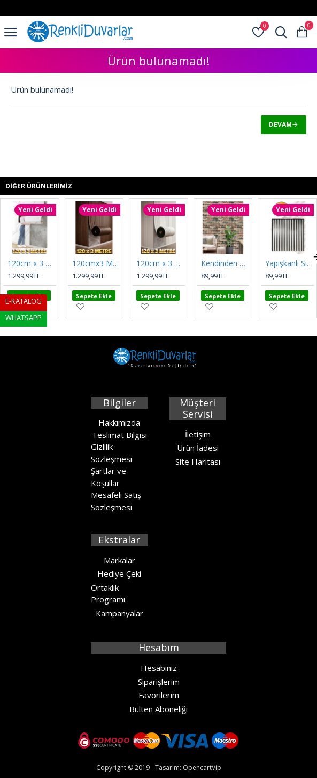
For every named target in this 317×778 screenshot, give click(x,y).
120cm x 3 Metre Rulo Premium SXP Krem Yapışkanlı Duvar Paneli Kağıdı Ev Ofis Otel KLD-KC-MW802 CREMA (160, 263)
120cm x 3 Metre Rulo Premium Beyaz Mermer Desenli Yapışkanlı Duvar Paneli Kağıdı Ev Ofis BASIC (31, 263)
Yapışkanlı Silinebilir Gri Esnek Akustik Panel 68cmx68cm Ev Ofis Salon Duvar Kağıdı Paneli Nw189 (289, 263)
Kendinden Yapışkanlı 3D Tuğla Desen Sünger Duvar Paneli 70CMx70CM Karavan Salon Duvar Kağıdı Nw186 (225, 263)
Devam (280, 124)
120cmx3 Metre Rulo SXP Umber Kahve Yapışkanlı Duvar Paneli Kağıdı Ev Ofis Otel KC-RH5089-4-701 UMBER (96, 263)
